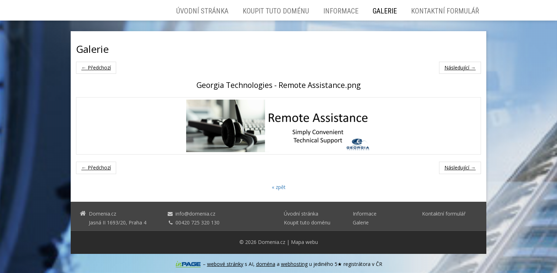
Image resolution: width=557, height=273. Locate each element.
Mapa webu (304, 242)
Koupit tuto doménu (276, 11)
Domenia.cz (271, 242)
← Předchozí (96, 67)
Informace (340, 11)
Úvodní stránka (202, 11)
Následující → (460, 67)
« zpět (279, 187)
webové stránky (225, 264)
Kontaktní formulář (445, 11)
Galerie (385, 11)
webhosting (294, 264)
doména (265, 264)
